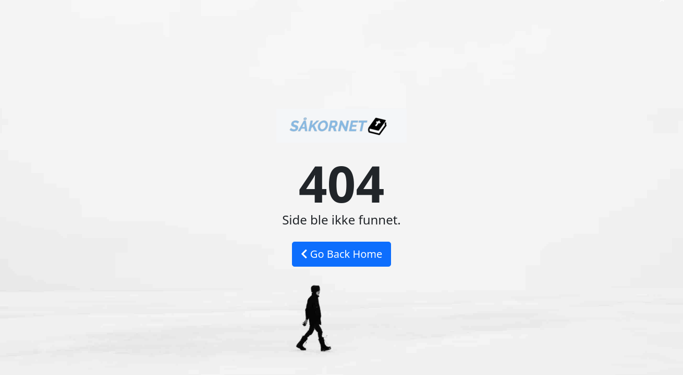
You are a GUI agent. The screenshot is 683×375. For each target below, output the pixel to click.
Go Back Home (342, 254)
